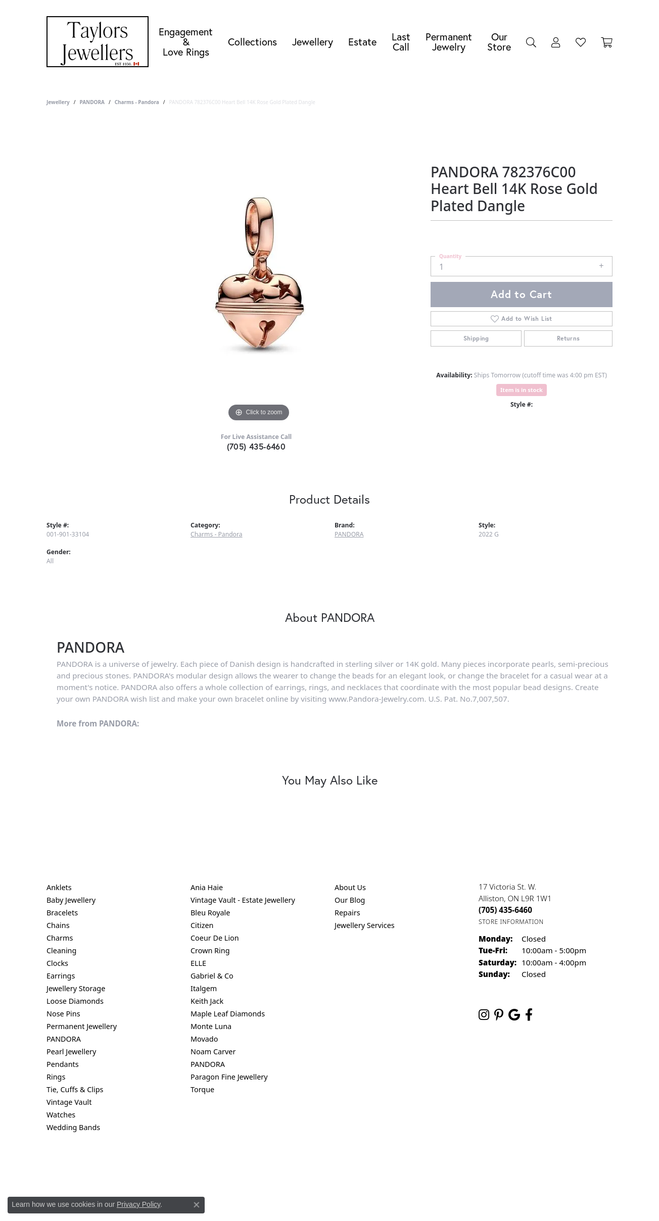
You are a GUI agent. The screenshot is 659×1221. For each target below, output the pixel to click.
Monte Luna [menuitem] (211, 1026)
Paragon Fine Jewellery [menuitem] (229, 1077)
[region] (258, 272)
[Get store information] (511, 921)
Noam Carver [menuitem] (213, 1051)
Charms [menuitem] (59, 938)
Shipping (476, 338)
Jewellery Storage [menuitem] (75, 988)
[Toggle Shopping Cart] (607, 42)
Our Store (499, 42)
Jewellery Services (365, 925)
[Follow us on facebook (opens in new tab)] (529, 1015)
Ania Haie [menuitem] (207, 887)
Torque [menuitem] (202, 1089)
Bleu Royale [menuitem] (210, 912)
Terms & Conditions (340, 1168)
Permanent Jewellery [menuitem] (81, 1026)
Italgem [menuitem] (204, 988)
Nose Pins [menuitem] (63, 1013)
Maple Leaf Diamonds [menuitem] (228, 1013)
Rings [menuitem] (55, 1077)
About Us (350, 887)
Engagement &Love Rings (186, 42)
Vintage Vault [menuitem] (68, 1102)
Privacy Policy (280, 1168)
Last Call (401, 42)
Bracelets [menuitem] (62, 912)
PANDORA (91, 102)
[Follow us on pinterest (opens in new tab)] (498, 1015)
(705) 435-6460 (256, 446)
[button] (531, 42)
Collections (252, 41)
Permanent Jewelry (449, 42)
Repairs (347, 912)
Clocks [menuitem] (57, 963)
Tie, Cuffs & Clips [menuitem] (75, 1089)
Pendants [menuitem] (62, 1064)
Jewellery (312, 41)
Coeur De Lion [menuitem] (215, 938)
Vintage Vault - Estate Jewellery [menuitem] (243, 900)
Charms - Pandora (137, 102)
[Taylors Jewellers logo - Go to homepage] (100, 41)
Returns (568, 338)
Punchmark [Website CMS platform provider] (348, 1200)
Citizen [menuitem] (202, 925)
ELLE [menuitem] (198, 963)
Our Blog (350, 900)
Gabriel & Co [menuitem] (212, 976)
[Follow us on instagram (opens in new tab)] (484, 1015)
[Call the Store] (505, 910)
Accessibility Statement (414, 1168)
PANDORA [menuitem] (63, 1039)
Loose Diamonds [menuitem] (75, 1001)
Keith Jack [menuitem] (207, 1001)
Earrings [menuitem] (60, 976)
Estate (362, 41)
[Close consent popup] (197, 1205)
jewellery (58, 102)
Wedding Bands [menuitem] (73, 1127)
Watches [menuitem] (60, 1114)
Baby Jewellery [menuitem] (71, 900)
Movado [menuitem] (204, 1039)
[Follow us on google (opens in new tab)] (514, 1015)
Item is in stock (521, 390)
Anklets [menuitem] (59, 887)
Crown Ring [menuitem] (210, 950)
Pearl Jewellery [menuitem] (71, 1051)
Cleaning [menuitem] (61, 950)
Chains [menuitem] (58, 925)
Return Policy (229, 1168)
